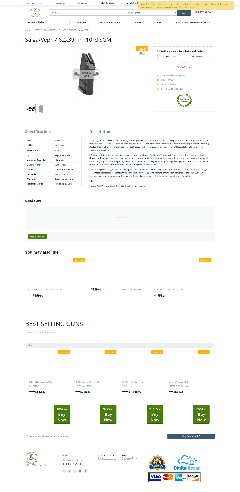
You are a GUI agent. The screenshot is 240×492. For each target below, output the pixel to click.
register (39, 3)
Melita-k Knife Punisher (132, 289)
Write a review (37, 236)
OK (193, 7)
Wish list (170, 56)
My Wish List (132, 3)
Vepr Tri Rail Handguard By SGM (168, 289)
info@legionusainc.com (71, 459)
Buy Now (62, 414)
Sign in (30, 3)
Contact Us (82, 3)
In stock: (184, 62)
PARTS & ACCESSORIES (110, 22)
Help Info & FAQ (107, 3)
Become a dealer (35, 22)
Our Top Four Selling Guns (41, 332)
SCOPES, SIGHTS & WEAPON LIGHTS (193, 22)
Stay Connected (191, 436)
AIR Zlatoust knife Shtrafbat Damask (44, 289)
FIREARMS (81, 22)
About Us (60, 3)
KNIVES (138, 22)
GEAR (159, 22)
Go (184, 13)
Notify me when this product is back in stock (181, 51)
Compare (197, 56)
